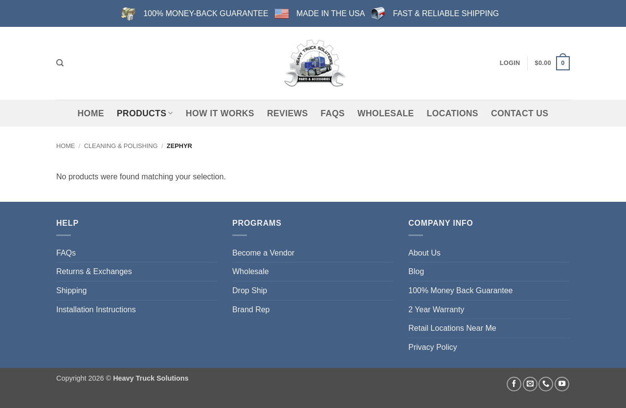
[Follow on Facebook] (514, 384)
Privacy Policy (432, 347)
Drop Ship (249, 290)
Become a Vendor (263, 253)
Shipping (71, 290)
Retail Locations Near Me (452, 328)
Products (145, 113)
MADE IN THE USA (330, 13)
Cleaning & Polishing (121, 146)
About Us (424, 253)
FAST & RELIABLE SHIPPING (446, 13)
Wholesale (386, 113)
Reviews (287, 113)
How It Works (220, 113)
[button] (510, 63)
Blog (416, 271)
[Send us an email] (530, 384)
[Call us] (545, 384)
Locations (452, 113)
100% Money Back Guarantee (460, 290)
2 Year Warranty (436, 309)
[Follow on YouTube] (562, 384)
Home (91, 113)
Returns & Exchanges (94, 271)
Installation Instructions (96, 309)
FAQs (333, 113)
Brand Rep (251, 309)
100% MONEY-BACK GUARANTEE (205, 13)
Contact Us (520, 113)
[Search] (60, 63)
